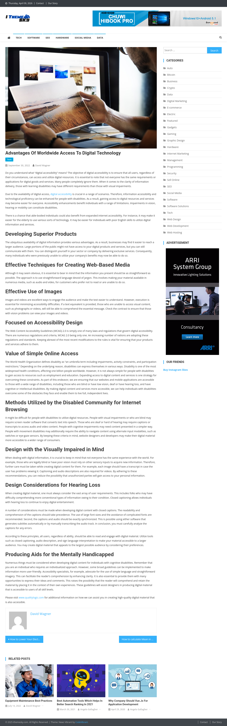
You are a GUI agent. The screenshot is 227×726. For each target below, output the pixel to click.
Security (171, 173)
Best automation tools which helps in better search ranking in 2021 (80, 702)
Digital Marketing (177, 101)
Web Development (178, 226)
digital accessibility (61, 194)
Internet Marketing (178, 153)
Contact (40, 3)
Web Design (174, 219)
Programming (175, 166)
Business (172, 81)
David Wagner (42, 165)
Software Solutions (178, 206)
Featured (172, 120)
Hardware (62, 37)
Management (175, 160)
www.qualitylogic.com (31, 597)
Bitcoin (171, 74)
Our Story (53, 3)
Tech (19, 37)
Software (33, 37)
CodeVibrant (81, 722)
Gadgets (172, 127)
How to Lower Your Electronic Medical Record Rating (26, 639)
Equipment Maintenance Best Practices (28, 700)
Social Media (83, 37)
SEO (48, 37)
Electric (171, 114)
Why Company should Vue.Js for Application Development (128, 702)
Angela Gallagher (89, 709)
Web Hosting (174, 232)
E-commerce (174, 107)
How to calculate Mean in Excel (139, 639)
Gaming (171, 134)
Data (100, 37)
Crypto (171, 88)
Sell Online (173, 180)
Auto (170, 68)
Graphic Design (176, 140)
